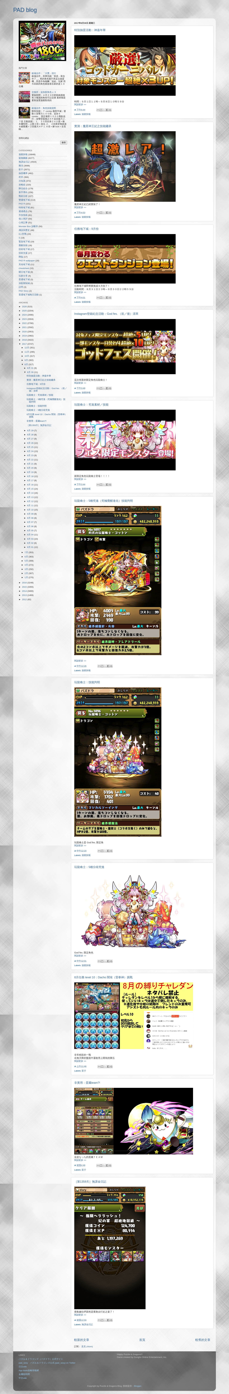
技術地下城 (24, 249)
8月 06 (30, 526)
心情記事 (23, 222)
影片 (84, 1071)
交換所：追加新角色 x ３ (44, 92)
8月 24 (30, 451)
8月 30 (30, 372)
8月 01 (30, 547)
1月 (27, 577)
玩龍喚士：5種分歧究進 (89, 867)
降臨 (21, 257)
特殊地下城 (24, 207)
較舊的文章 (202, 1340)
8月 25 (30, 447)
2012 (24, 599)
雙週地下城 (24, 200)
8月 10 (30, 510)
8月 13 (30, 497)
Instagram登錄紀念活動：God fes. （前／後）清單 (106, 313)
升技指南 (23, 215)
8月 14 (30, 493)
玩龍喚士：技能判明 (87, 682)
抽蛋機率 (23, 173)
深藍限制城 (24, 283)
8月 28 (30, 434)
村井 (21, 177)
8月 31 (30, 368)
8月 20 (30, 468)
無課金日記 (87, 1324)
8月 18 (30, 476)
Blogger (137, 1386)
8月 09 (30, 514)
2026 (24, 306)
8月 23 (30, 455)
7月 (27, 552)
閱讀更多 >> (80, 104)
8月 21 (30, 464)
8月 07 (30, 522)
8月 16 (30, 485)
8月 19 (30, 472)
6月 (27, 556)
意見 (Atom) (87, 1346)
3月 (27, 569)
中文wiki (23, 1378)
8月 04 (30, 534)
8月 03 (30, 539)
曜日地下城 (24, 272)
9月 (27, 360)
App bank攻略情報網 (29, 1370)
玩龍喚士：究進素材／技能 (91, 404)
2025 (24, 311)
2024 (24, 315)
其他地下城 (24, 264)
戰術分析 (23, 196)
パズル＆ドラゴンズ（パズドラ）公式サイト (41, 1359)
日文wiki (23, 1366)
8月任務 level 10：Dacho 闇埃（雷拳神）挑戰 (103, 977)
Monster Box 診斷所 (28, 226)
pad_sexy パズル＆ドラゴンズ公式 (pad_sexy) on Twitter (47, 1363)
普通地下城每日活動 (29, 295)
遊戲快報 (86, 114)
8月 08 (30, 518)
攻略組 (22, 185)
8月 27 (30, 439)
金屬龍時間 (24, 1374)
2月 (27, 573)
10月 (27, 356)
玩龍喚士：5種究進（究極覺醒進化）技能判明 (103, 500)
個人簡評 (23, 219)
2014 (24, 591)
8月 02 (30, 543)
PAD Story (24, 291)
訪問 (21, 287)
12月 (27, 347)
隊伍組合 (23, 188)
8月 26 (30, 443)
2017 (24, 344)
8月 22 (30, 459)
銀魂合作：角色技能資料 (44, 108)
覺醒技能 (23, 245)
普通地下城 (24, 279)
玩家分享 (23, 276)
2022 (24, 323)
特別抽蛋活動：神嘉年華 (90, 30)
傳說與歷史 (24, 230)
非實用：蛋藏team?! (87, 1082)
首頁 (142, 1340)
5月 (27, 561)
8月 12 (30, 501)
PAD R (22, 204)
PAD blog (25, 10)
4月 (27, 565)
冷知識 (22, 181)
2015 (24, 587)
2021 (24, 327)
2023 (24, 319)
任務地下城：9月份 (86, 228)
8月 (27, 364)
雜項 (21, 166)
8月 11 (30, 505)
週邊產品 (23, 211)
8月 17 (30, 480)
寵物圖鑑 (23, 158)
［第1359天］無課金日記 (90, 1181)
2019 (24, 336)
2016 (24, 582)
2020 (24, 331)
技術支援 (23, 253)
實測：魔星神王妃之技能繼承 (92, 126)
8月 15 (30, 489)
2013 (24, 595)
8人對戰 (23, 234)
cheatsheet (24, 268)
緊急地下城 (24, 241)
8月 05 (30, 530)
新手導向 (23, 192)
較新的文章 (81, 1340)
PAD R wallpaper (27, 260)
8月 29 (30, 430)
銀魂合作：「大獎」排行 (44, 73)
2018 (24, 340)
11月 (27, 352)
